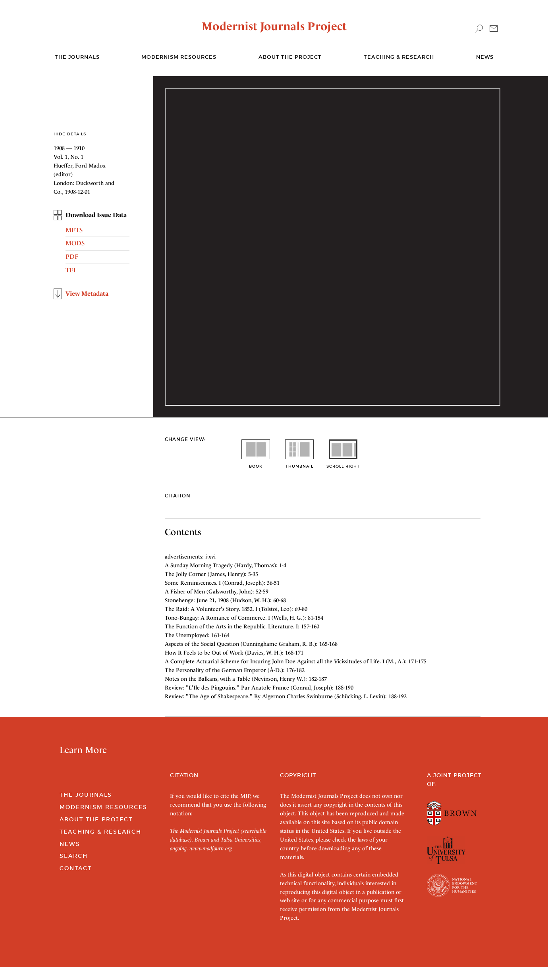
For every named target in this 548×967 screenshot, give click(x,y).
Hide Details (70, 134)
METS (74, 230)
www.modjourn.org (210, 848)
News (485, 57)
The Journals (86, 794)
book (255, 463)
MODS (75, 243)
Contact (76, 868)
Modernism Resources (178, 57)
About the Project (290, 57)
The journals (77, 57)
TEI (71, 270)
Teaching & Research (399, 57)
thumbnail (299, 463)
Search (74, 855)
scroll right (343, 463)
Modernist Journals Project (274, 26)
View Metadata (87, 293)
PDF (72, 256)
